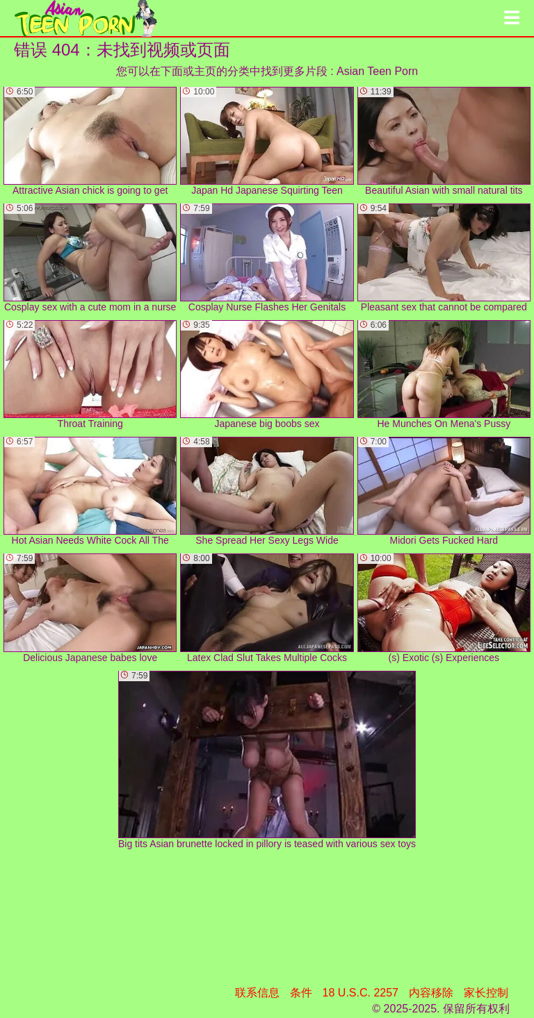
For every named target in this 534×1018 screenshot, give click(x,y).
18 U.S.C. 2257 (360, 993)
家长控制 (486, 993)
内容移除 (431, 993)
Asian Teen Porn (377, 71)
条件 (301, 993)
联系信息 (257, 993)
